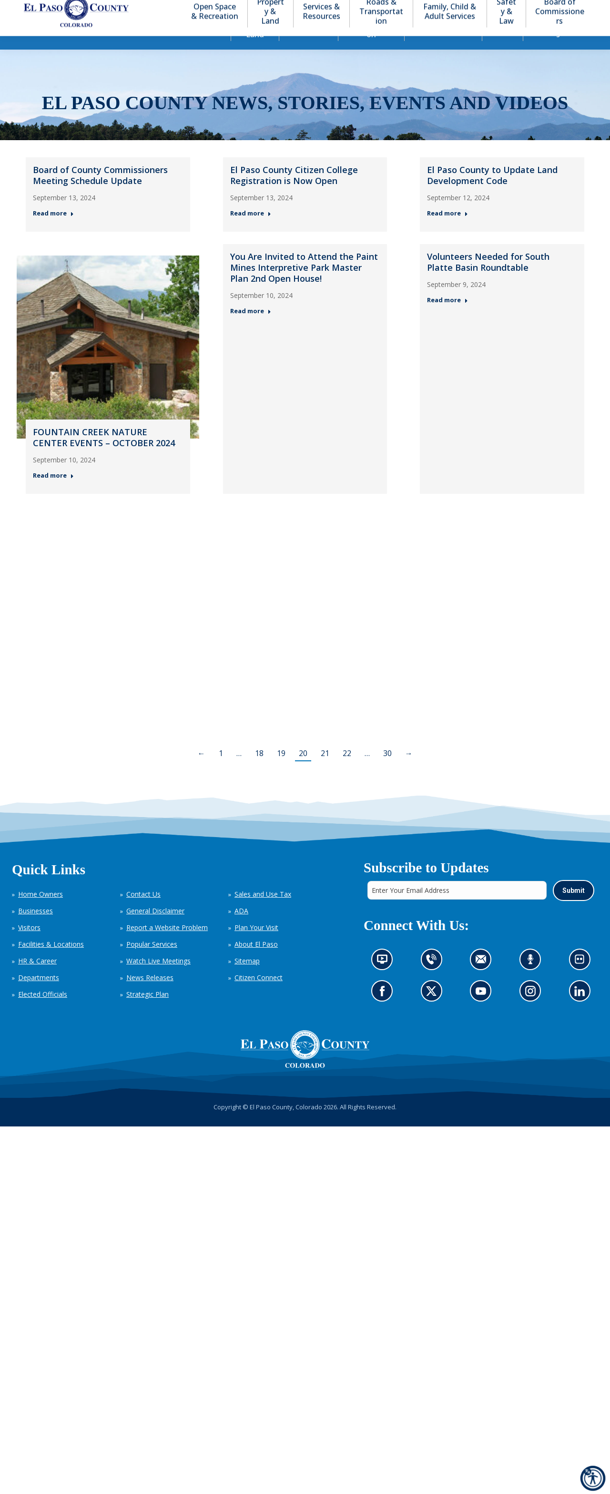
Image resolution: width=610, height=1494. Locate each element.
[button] (549, 8)
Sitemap (247, 977)
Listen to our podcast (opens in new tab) (532, 979)
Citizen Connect (258, 994)
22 (347, 770)
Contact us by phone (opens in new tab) (433, 979)
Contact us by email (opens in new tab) (483, 979)
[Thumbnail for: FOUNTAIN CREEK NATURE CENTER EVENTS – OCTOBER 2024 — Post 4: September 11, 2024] (108, 364)
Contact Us (143, 911)
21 (325, 770)
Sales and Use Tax (262, 911)
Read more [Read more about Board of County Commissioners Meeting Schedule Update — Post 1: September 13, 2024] (53, 230)
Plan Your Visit (256, 944)
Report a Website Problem (167, 944)
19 (281, 770)
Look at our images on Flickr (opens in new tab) (582, 979)
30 (387, 770)
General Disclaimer (155, 927)
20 (303, 770)
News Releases (149, 994)
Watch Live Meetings (158, 977)
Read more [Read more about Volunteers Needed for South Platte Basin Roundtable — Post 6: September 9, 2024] (447, 317)
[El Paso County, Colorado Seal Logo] (305, 1066)
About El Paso (256, 961)
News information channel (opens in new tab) (385, 979)
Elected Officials (42, 1011)
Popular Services (151, 961)
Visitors (29, 944)
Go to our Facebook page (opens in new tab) (384, 1011)
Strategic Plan (147, 1011)
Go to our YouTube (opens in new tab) (483, 1011)
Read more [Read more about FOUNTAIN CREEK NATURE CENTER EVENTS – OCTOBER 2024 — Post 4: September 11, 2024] (53, 493)
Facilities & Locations (51, 961)
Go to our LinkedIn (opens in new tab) (581, 1011)
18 (259, 770)
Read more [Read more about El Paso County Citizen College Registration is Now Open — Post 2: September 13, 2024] (250, 230)
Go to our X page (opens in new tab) (433, 1011)
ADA (241, 927)
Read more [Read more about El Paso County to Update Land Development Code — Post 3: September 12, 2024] (447, 230)
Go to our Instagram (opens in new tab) (533, 1011)
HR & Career (37, 977)
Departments (38, 994)
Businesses (35, 927)
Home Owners (40, 911)
